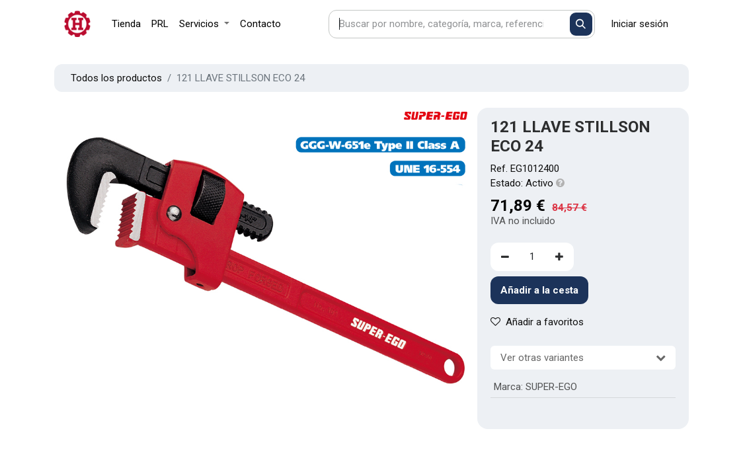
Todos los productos (116, 78)
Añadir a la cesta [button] (539, 290)
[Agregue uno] (559, 257)
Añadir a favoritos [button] (537, 322)
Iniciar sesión (639, 24)
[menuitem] (126, 24)
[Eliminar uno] (505, 257)
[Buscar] (581, 24)
